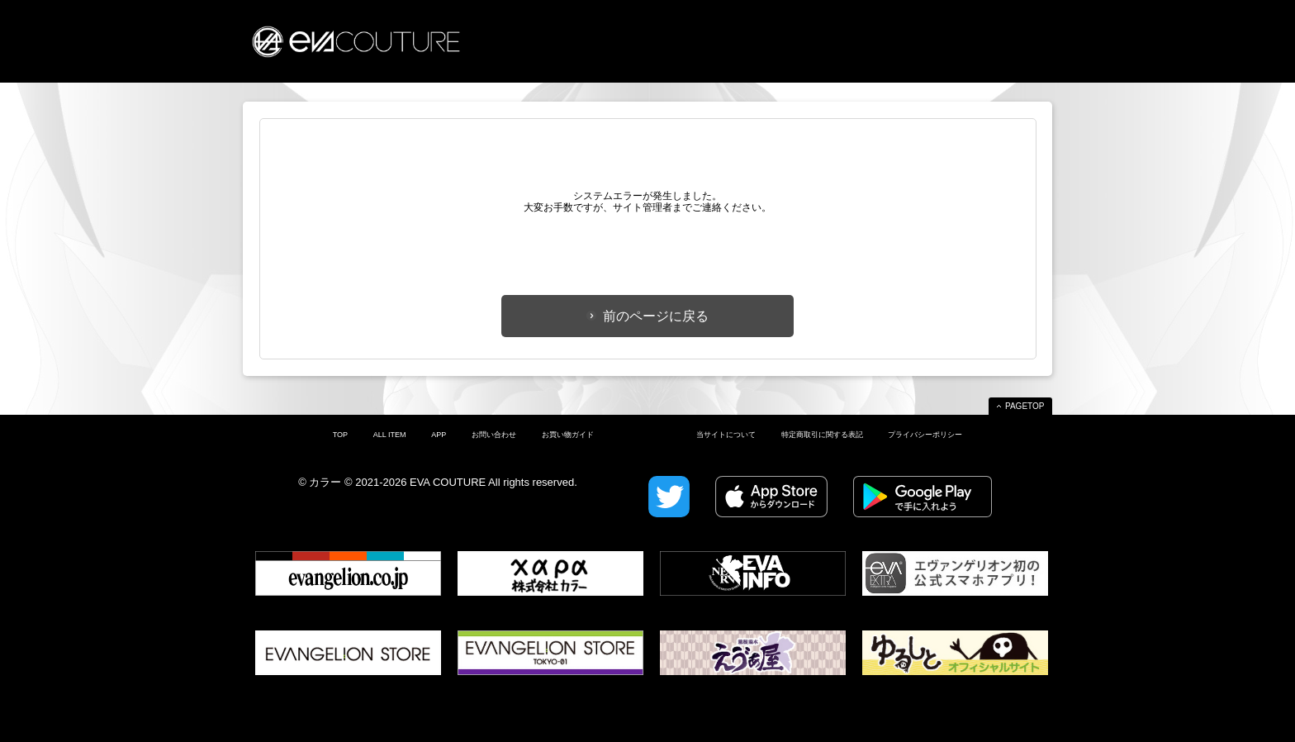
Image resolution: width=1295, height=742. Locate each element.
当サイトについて (726, 434)
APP (438, 434)
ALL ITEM (389, 434)
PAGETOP (1024, 406)
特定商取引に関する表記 (822, 434)
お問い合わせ (494, 434)
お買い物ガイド (568, 434)
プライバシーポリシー (925, 434)
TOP (340, 434)
